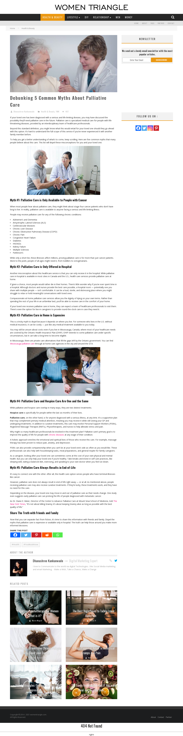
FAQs (152, 23)
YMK (57, 111)
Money (129, 17)
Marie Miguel (37, 620)
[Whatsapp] (58, 534)
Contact (171, 23)
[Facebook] (15, 534)
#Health (15, 544)
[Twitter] (26, 534)
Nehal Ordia (93, 658)
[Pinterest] (36, 534)
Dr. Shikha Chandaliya (37, 658)
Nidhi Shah (37, 695)
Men (118, 17)
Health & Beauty (53, 17)
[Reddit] (47, 534)
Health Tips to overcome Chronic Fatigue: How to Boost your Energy (38, 650)
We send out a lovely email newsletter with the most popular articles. (147, 52)
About (144, 23)
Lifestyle (72, 17)
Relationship (101, 17)
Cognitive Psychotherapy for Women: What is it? (38, 613)
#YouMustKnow (31, 544)
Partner (161, 23)
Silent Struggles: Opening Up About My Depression (37, 687)
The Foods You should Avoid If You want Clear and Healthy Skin (93, 687)
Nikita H (93, 620)
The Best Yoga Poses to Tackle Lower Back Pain (94, 613)
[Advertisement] (147, 88)
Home (136, 23)
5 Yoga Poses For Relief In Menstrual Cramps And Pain (94, 650)
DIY (87, 17)
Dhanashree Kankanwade (24, 111)
